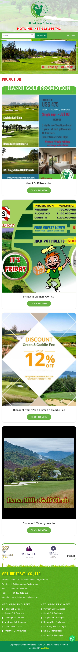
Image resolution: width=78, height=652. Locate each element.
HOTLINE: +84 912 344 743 (39, 28)
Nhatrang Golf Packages (53, 626)
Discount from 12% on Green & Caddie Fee (39, 410)
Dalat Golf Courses (12, 626)
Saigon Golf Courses (13, 613)
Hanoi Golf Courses (12, 609)
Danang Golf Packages (53, 622)
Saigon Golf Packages (52, 617)
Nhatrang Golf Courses (14, 622)
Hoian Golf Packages (52, 635)
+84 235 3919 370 (19, 588)
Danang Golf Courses (13, 617)
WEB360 (45, 648)
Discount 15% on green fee (39, 523)
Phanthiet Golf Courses (14, 631)
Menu (71, 35)
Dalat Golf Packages (52, 631)
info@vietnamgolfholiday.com (24, 584)
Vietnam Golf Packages (53, 609)
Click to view (39, 190)
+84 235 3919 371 (19, 593)
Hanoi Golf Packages (52, 613)
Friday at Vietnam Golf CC (39, 296)
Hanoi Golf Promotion (39, 183)
